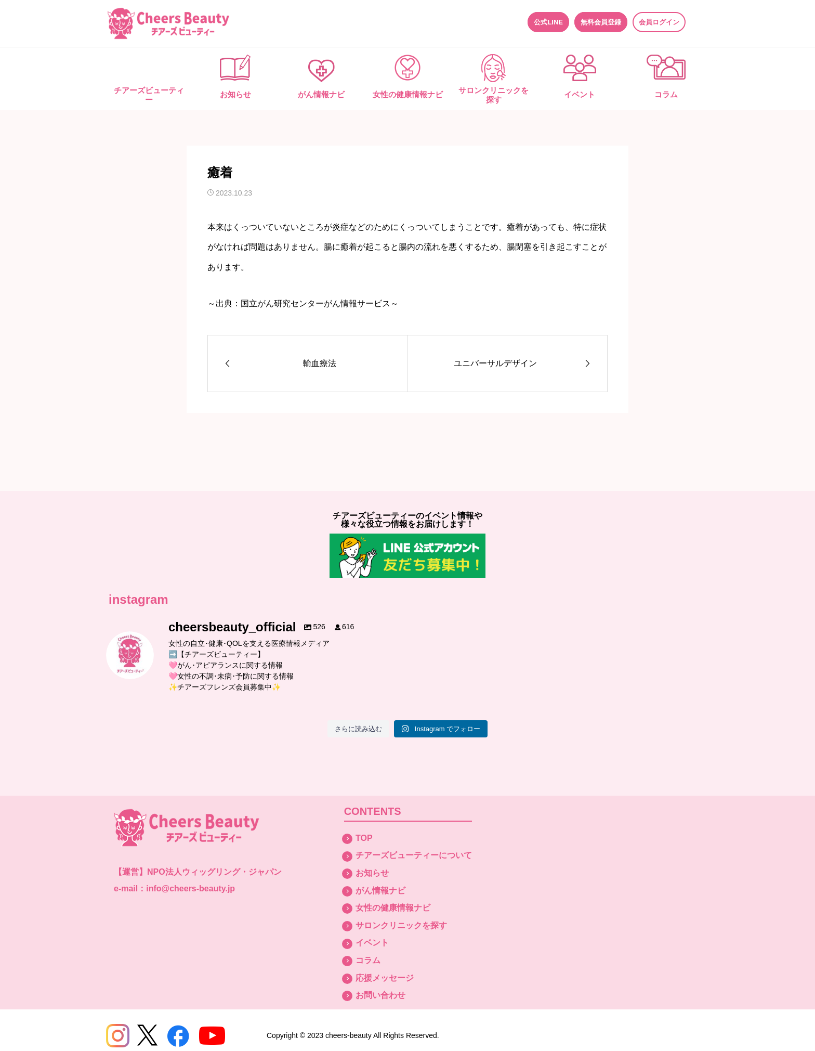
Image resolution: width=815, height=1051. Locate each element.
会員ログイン (659, 22)
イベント (579, 94)
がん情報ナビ (321, 94)
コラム (666, 94)
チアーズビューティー (149, 95)
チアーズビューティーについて (414, 855)
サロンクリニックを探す (493, 95)
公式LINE (548, 22)
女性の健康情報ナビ (408, 94)
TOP (364, 838)
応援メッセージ (385, 978)
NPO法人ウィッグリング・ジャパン (214, 871)
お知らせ (235, 94)
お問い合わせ (380, 995)
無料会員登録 (601, 22)
